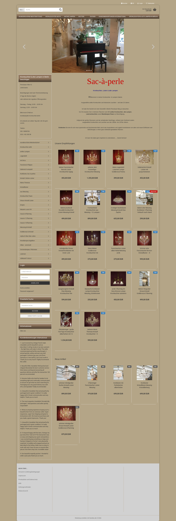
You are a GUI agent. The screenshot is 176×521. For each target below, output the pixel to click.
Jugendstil (23, 156)
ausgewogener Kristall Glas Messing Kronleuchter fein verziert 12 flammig (66, 291)
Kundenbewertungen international (112, 16)
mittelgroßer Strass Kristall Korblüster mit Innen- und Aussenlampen (66, 250)
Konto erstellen (25, 288)
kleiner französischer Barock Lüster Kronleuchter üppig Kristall (66, 169)
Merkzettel (150, 3)
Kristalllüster (24, 187)
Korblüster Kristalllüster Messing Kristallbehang (144, 385)
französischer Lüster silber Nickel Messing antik (118, 250)
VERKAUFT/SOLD (25, 258)
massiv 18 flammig (26, 223)
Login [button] (140, 3)
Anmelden (35, 283)
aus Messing (24, 191)
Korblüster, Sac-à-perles (27, 174)
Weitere (81, 16)
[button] (132, 3)
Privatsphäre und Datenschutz (27, 479)
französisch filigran (26, 165)
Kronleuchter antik (53, 16)
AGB (19, 483)
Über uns (23, 331)
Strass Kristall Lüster (26, 200)
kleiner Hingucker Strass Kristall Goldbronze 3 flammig (144, 291)
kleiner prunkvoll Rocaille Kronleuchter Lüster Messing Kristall (66, 210)
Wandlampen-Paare (108, 114)
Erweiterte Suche (35, 316)
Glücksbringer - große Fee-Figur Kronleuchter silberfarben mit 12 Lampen (66, 332)
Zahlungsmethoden (24, 487)
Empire (22, 205)
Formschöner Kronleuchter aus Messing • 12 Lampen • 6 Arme (92, 210)
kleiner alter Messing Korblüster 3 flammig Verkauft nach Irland (144, 210)
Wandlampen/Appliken (27, 240)
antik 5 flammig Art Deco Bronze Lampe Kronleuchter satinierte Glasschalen (118, 291)
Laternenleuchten (91, 114)
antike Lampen (69, 16)
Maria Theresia (25, 182)
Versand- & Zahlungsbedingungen (29, 472)
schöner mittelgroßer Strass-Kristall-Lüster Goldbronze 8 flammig (66, 426)
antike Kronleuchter (116, 112)
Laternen (23, 254)
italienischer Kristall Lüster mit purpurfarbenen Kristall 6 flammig (144, 169)
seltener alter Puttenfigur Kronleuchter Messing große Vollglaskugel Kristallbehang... (92, 169)
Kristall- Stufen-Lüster (27, 178)
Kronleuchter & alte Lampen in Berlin (143, 16)
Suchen (124, 3)
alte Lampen (127, 112)
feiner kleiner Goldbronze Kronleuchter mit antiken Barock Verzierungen (92, 250)
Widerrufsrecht (23, 491)
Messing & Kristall (26, 227)
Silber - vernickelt (25, 245)
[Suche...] (21, 10)
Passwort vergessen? (27, 291)
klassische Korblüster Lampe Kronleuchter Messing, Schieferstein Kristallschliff (92, 291)
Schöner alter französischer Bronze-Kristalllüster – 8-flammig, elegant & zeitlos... (144, 250)
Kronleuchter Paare (26, 196)
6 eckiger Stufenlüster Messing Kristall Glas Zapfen (118, 210)
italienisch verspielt (26, 169)
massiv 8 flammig (25, 214)
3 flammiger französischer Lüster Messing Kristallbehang (92, 385)
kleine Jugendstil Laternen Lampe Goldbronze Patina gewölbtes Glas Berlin (118, 169)
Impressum (22, 476)
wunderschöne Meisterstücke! (30, 16)
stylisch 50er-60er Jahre (27, 236)
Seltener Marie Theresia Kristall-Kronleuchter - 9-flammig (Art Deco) (92, 332)
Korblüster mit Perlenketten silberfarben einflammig (118, 385)
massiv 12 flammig (26, 218)
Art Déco (23, 160)
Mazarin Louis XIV (26, 209)
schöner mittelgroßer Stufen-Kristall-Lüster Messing (66, 385)
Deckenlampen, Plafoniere (28, 249)
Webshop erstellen (81, 518)
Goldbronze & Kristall (26, 232)
